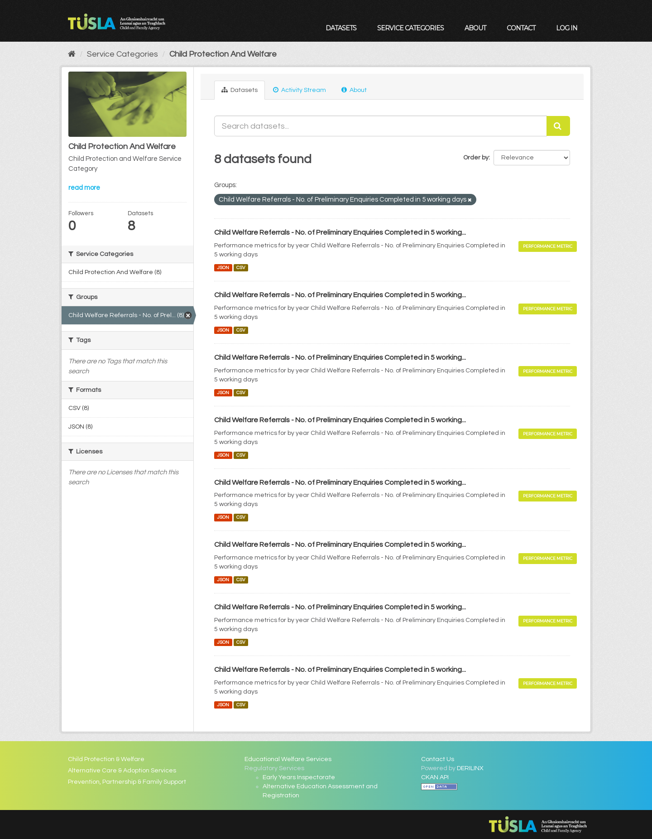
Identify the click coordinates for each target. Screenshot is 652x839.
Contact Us (437, 759)
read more (84, 187)
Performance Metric (547, 246)
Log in (566, 28)
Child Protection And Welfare (223, 54)
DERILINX (470, 768)
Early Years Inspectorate (299, 777)
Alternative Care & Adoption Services (122, 770)
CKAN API (435, 777)
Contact (521, 28)
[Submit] (558, 126)
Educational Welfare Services (287, 759)
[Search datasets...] (380, 126)
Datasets (341, 28)
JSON (223, 267)
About (475, 28)
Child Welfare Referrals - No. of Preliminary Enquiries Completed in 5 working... (340, 232)
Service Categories (410, 28)
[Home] (72, 54)
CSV (240, 267)
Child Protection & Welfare (106, 759)
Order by (476, 157)
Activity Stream (299, 90)
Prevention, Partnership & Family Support (127, 782)
